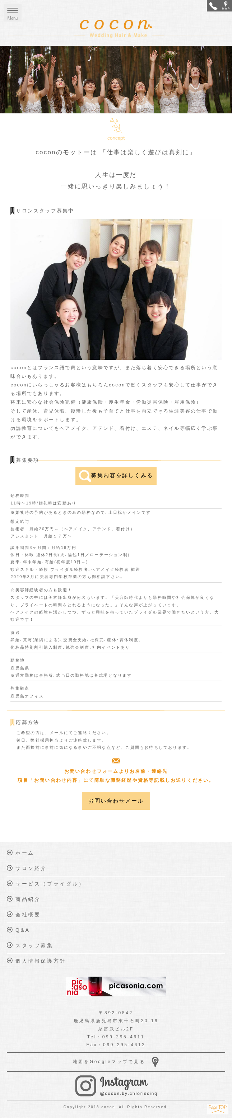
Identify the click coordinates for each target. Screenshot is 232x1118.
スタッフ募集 (30, 945)
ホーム (20, 853)
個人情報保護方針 (36, 961)
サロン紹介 (27, 868)
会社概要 (24, 914)
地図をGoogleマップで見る (116, 1062)
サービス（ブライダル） (46, 883)
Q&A (18, 930)
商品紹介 (24, 899)
